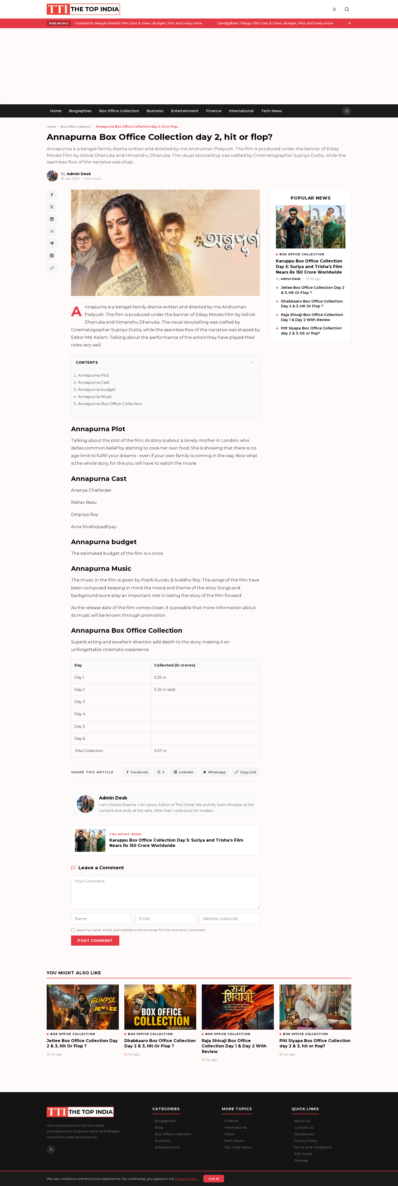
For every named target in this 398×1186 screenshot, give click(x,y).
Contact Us (303, 1127)
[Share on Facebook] (52, 195)
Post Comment (95, 940)
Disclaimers (304, 1134)
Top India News (237, 1147)
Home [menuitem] (55, 111)
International (235, 1127)
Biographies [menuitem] (80, 111)
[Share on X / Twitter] (52, 207)
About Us (302, 1121)
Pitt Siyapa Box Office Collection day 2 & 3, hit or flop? (311, 331)
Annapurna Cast (93, 382)
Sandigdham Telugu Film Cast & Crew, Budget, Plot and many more (243, 23)
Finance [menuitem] (213, 111)
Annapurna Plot (93, 375)
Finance (231, 1121)
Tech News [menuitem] (271, 111)
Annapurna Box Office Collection (110, 403)
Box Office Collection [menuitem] (119, 111)
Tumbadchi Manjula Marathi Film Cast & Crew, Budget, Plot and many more (106, 23)
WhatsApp (214, 772)
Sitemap (301, 1160)
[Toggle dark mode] (346, 110)
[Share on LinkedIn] (52, 219)
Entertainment (167, 1147)
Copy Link (245, 772)
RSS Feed (302, 1154)
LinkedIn (184, 772)
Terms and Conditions (312, 1147)
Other (229, 1134)
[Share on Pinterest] (52, 255)
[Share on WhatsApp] (52, 231)
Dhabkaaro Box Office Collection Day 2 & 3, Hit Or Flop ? (312, 304)
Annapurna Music (95, 396)
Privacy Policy (306, 1141)
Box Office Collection (76, 126)
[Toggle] (252, 362)
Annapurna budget (96, 389)
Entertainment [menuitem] (184, 111)
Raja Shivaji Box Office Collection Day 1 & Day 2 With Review (312, 317)
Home (51, 126)
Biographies (165, 1121)
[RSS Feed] (334, 9)
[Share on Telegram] (52, 243)
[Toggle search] (346, 9)
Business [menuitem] (155, 111)
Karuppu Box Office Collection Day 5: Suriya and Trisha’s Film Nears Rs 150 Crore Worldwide (309, 266)
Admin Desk (113, 797)
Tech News (234, 1141)
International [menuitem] (241, 111)
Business (163, 1141)
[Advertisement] (199, 66)
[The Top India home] (84, 9)
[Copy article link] (52, 268)
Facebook (137, 772)
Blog (159, 1127)
